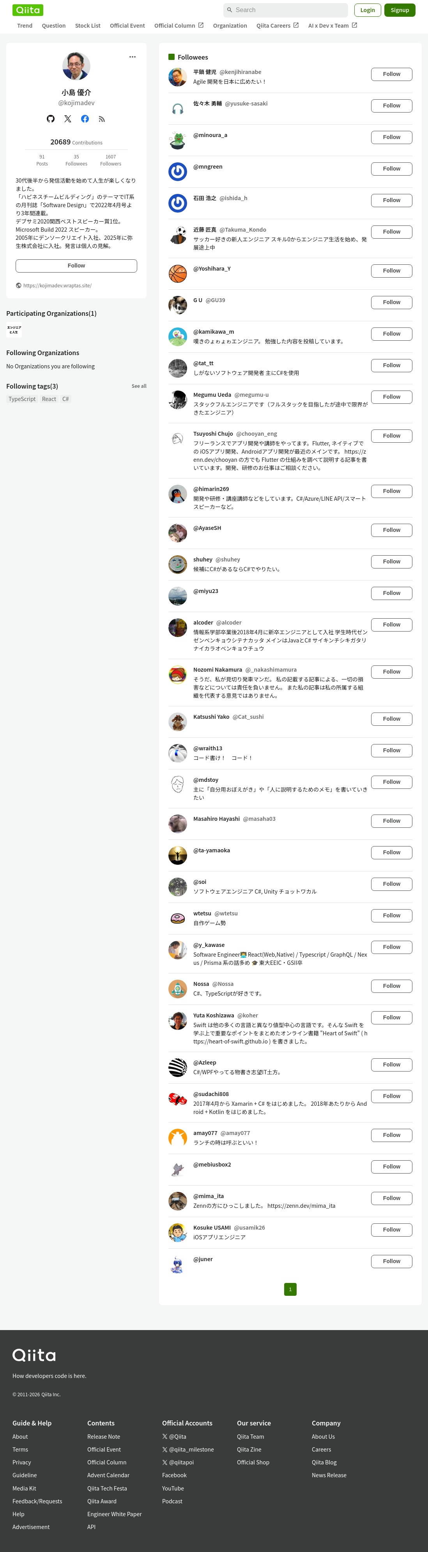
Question (53, 25)
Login (368, 10)
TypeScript (22, 399)
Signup (400, 10)
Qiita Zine (249, 1449)
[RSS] (102, 118)
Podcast (172, 1501)
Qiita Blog (324, 1462)
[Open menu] (132, 57)
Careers (321, 1449)
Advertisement (31, 1527)
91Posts (42, 160)
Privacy (21, 1462)
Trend (24, 25)
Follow (76, 265)
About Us (323, 1436)
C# (65, 399)
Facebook (174, 1475)
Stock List (88, 25)
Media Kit (24, 1488)
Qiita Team (250, 1436)
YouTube (173, 1488)
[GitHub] (50, 118)
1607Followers (110, 160)
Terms (20, 1449)
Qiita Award (102, 1501)
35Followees (76, 160)
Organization (230, 25)
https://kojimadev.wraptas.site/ (57, 285)
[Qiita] (27, 10)
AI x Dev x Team (332, 25)
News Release (329, 1475)
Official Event (127, 25)
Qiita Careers (277, 25)
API (91, 1527)
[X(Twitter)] (67, 118)
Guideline (24, 1475)
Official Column (179, 25)
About (20, 1436)
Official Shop (253, 1462)
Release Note (103, 1436)
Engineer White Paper (114, 1514)
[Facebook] (85, 118)
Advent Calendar (108, 1475)
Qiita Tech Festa (107, 1488)
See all (139, 385)
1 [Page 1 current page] (290, 1289)
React (49, 399)
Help (18, 1514)
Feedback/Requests (37, 1501)
